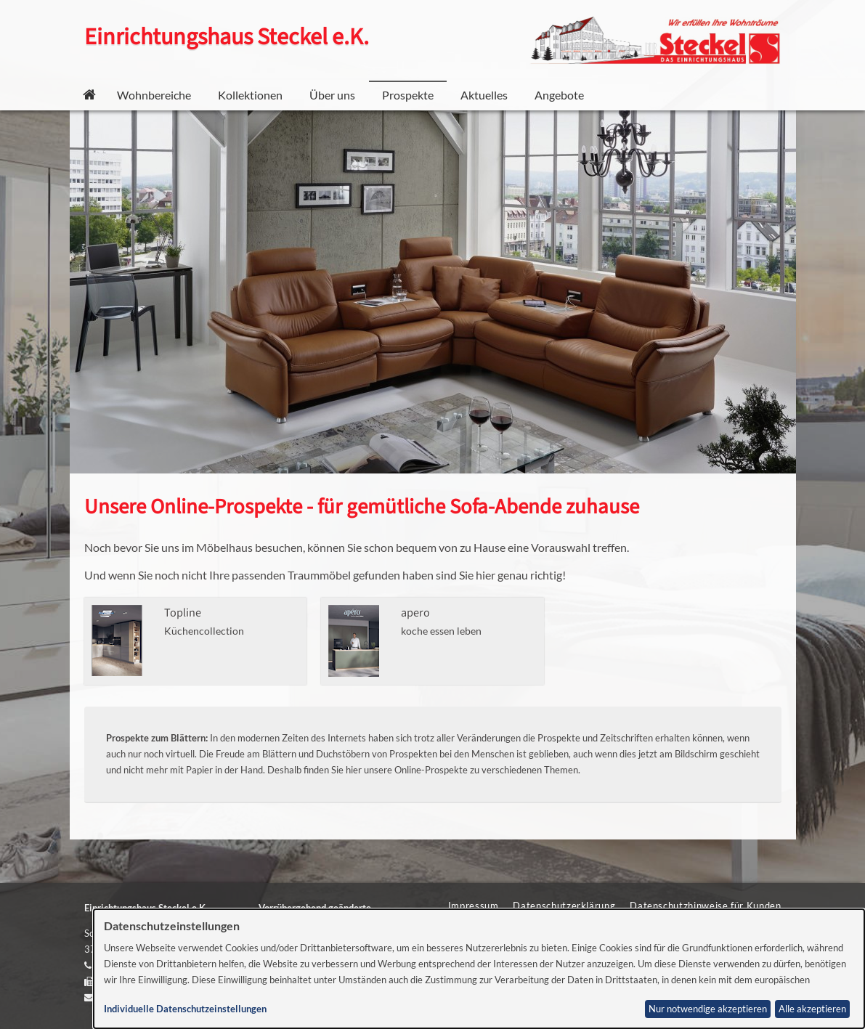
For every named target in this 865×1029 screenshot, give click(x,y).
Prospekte (408, 95)
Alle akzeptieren (812, 1009)
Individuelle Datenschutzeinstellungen (185, 1009)
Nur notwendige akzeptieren (708, 1009)
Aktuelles (484, 95)
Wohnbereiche (154, 95)
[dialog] (479, 968)
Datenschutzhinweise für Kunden (705, 905)
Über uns (332, 95)
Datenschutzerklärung (564, 905)
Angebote (559, 95)
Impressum (473, 905)
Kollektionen (250, 95)
